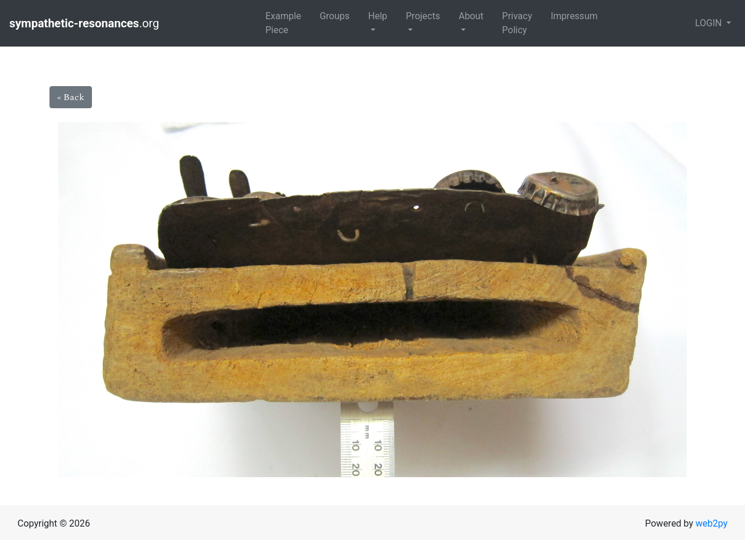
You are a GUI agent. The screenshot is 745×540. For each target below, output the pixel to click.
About (471, 16)
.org (85, 23)
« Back (70, 97)
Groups (334, 16)
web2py (712, 523)
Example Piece (283, 22)
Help (377, 16)
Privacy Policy (517, 22)
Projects (423, 16)
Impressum (574, 16)
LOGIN (709, 23)
